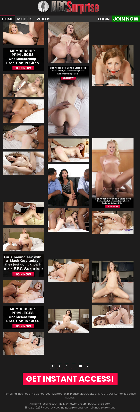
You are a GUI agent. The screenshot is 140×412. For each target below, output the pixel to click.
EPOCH (102, 394)
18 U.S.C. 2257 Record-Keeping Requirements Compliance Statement (70, 407)
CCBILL (89, 394)
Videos (43, 19)
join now (126, 19)
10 (80, 366)
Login (104, 19)
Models (24, 19)
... (74, 366)
